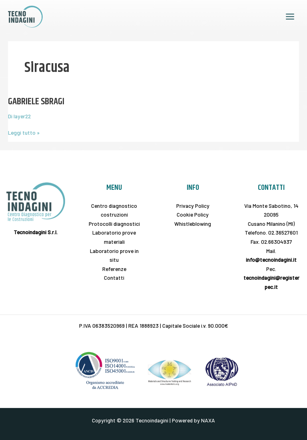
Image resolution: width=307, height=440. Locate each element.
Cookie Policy (193, 214)
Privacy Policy (192, 205)
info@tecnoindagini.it (271, 259)
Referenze (114, 268)
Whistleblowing (192, 223)
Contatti (114, 277)
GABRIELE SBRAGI (36, 101)
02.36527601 (283, 232)
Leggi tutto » (24, 132)
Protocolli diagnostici (114, 223)
